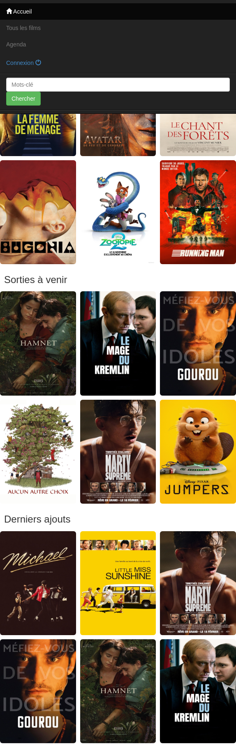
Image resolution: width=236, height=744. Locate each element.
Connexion (23, 63)
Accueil (19, 11)
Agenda (16, 44)
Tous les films (23, 28)
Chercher (23, 98)
